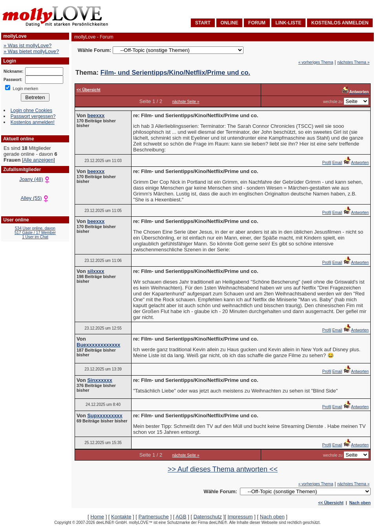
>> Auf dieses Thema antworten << (223, 469)
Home (97, 517)
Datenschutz (208, 517)
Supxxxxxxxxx (105, 415)
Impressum (239, 517)
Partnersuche (153, 517)
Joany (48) (35, 179)
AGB (181, 517)
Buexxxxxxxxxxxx (98, 345)
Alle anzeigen (38, 160)
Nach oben (360, 502)
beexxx (95, 115)
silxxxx (95, 271)
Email (337, 162)
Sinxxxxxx (99, 380)
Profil (326, 162)
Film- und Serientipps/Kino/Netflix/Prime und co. (175, 72)
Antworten (356, 162)
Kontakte (121, 517)
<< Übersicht (331, 502)
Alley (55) (34, 198)
